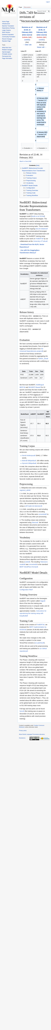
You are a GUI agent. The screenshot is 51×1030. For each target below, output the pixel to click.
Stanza (34, 522)
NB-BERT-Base (34, 387)
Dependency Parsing (8, 28)
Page (20, 7)
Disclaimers (22, 738)
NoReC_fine (42, 358)
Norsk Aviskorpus (28, 455)
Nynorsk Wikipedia (28, 463)
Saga (42, 601)
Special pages (6, 52)
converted (41, 514)
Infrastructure (6, 23)
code (26, 562)
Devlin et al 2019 (37, 216)
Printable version (7, 54)
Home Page (5, 21)
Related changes (7, 50)
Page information (7, 58)
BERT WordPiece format (28, 567)
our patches (39, 643)
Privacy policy (23, 730)
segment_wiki (24, 490)
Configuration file (25, 590)
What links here (6, 47)
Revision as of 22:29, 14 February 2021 (27, 29)
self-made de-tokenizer (33, 506)
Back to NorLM (25, 161)
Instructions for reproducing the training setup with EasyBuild (33, 613)
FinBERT (39, 239)
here (21, 711)
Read (26, 11)
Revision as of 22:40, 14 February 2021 (42, 29)
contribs (27, 40)
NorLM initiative (41, 229)
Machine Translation (8, 26)
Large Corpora (6, 30)
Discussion (27, 7)
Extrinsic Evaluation (8, 34)
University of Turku (39, 241)
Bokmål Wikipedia (28, 460)
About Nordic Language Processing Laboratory (32, 734)
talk (30, 37)
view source (27, 35)
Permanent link (6, 56)
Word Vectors (6, 32)
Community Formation (8, 36)
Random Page (6, 41)
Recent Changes (7, 39)
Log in (48, 2)
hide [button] (37, 165)
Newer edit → (41, 47)
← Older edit (27, 45)
